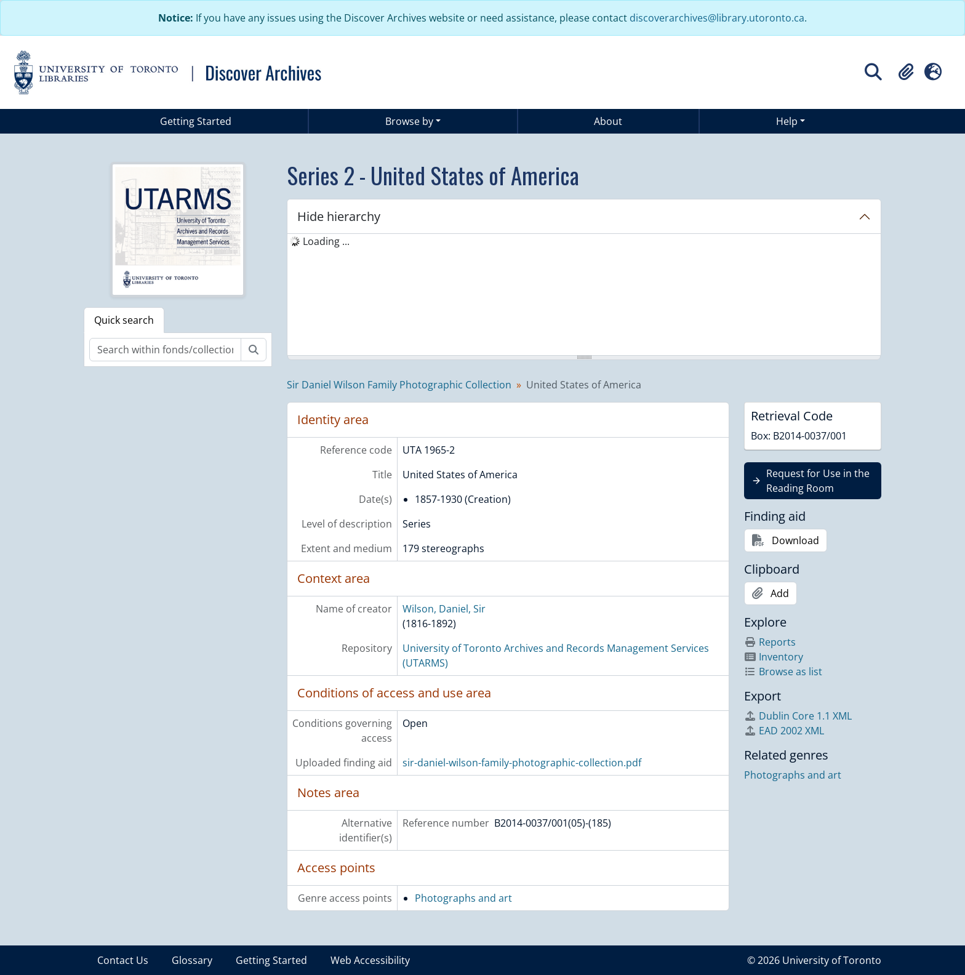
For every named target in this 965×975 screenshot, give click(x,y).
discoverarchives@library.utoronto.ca (717, 18)
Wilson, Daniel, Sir (444, 609)
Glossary (192, 960)
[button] (905, 72)
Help (787, 121)
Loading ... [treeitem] (326, 241)
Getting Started (195, 121)
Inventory (773, 657)
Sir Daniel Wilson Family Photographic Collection (399, 384)
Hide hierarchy (338, 216)
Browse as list (783, 671)
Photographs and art (463, 898)
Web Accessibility (370, 960)
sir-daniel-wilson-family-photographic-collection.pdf (521, 762)
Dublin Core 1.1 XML (798, 716)
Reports (770, 642)
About (608, 121)
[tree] (584, 295)
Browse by (409, 121)
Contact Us (122, 960)
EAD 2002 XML (784, 730)
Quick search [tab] (124, 320)
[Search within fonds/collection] (165, 349)
